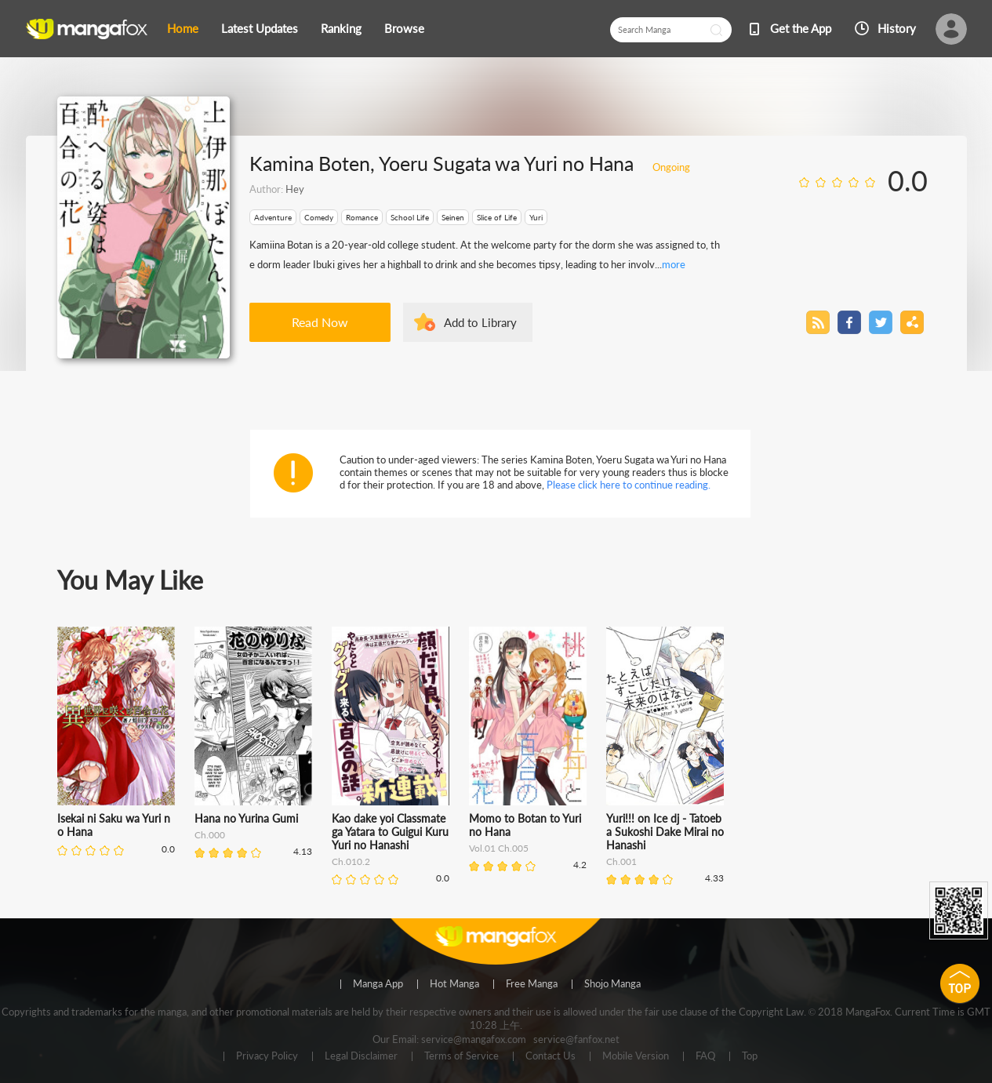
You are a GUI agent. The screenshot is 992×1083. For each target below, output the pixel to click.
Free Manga (532, 984)
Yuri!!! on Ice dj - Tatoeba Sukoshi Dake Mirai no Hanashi (665, 832)
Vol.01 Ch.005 (499, 848)
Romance (362, 217)
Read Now (320, 321)
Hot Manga (454, 984)
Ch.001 (621, 861)
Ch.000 (209, 835)
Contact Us (550, 1056)
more (673, 264)
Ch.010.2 (351, 861)
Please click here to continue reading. (628, 484)
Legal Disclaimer (361, 1056)
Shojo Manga (612, 984)
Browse (404, 28)
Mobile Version (635, 1056)
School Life (410, 217)
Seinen (452, 217)
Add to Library (480, 322)
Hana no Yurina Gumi (246, 818)
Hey (294, 189)
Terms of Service (461, 1056)
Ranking (341, 28)
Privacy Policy (267, 1056)
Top (750, 1056)
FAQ (705, 1056)
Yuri (536, 217)
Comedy (318, 217)
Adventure (273, 217)
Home (182, 28)
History (897, 28)
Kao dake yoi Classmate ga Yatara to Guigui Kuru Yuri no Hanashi (390, 832)
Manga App (378, 984)
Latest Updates (259, 28)
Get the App (800, 28)
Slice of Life (497, 217)
